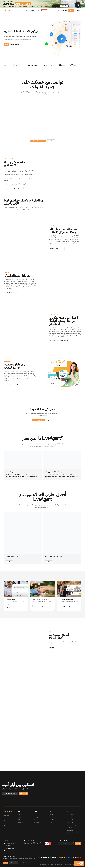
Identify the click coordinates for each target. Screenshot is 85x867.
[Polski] (60, 857)
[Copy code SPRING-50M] (15, 6)
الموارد (33, 10)
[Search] (59, 10)
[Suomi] (39, 857)
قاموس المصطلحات (54, 817)
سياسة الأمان (50, 864)
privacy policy (6, 859)
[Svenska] (73, 857)
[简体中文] (80, 857)
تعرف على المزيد (51, 140)
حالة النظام (20, 819)
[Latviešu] (53, 857)
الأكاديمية (52, 819)
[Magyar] (46, 857)
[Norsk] (57, 857)
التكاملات (5, 823)
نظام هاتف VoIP (69, 819)
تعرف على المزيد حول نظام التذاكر (11, 292)
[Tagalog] (76, 857)
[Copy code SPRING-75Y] (37, 6)
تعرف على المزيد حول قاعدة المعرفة (12, 384)
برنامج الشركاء (36, 822)
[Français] (41, 857)
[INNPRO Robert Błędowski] (62, 538)
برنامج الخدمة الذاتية (70, 822)
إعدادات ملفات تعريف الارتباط (25, 862)
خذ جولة (49, 420)
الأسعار (5, 817)
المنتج (28, 10)
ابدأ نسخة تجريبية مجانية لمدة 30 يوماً (10, 793)
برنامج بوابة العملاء (69, 830)
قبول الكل (6, 862)
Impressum (36, 824)
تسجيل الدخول (64, 10)
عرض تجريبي (6, 815)
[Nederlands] (55, 857)
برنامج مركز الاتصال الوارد (71, 824)
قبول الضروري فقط (13, 862)
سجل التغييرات (20, 822)
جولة (5, 825)
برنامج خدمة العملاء (70, 817)
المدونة (51, 814)
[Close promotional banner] (83, 2)
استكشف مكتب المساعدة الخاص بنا (37, 140)
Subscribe (77, 843)
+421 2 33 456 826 (10, 843)
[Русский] (66, 857)
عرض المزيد (51, 647)
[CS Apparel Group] (23, 538)
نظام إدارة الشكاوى (70, 827)
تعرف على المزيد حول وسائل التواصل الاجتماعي (58, 340)
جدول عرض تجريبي (23, 793)
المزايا (5, 820)
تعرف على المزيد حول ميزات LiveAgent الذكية (14, 188)
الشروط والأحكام (43, 864)
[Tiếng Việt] (78, 857)
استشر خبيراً (78, 10)
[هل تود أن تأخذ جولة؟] (16, 596)
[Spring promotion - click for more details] (42, 4)
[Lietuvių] (50, 857)
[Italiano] (48, 857)
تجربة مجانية (70, 10)
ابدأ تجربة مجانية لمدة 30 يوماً (38, 420)
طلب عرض (20, 824)
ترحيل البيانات (20, 817)
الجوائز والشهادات (37, 817)
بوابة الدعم (20, 814)
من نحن (35, 814)
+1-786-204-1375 (10, 848)
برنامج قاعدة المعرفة (70, 814)
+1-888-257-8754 (10, 845)
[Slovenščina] (71, 857)
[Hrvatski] (44, 857)
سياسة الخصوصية (58, 864)
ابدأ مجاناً (6, 44)
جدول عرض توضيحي (16, 44)
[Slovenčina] (69, 857)
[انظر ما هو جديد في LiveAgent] (69, 596)
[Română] (64, 857)
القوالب (51, 822)
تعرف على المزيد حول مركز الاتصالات (56, 248)
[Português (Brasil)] (62, 857)
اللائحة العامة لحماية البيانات (69, 864)
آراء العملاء (36, 819)
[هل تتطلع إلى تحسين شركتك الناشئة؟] (42, 596)
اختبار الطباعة (52, 824)
